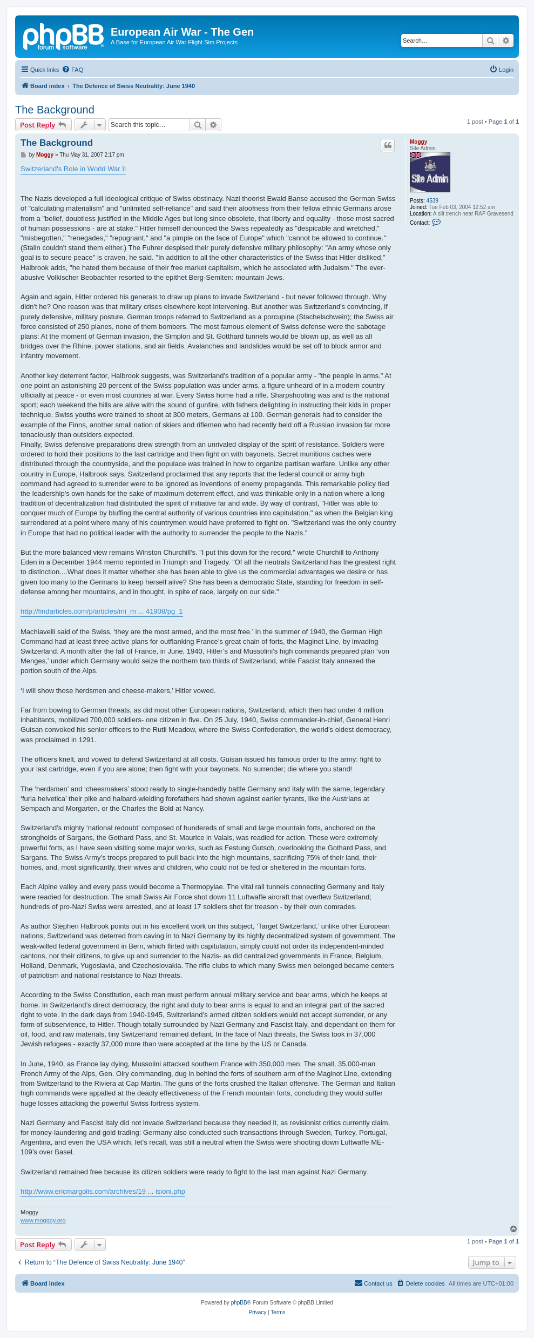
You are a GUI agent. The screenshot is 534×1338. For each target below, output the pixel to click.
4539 (432, 201)
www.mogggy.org (43, 1220)
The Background (54, 110)
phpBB (239, 1303)
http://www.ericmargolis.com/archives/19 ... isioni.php (103, 1191)
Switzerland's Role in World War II (73, 169)
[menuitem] (72, 69)
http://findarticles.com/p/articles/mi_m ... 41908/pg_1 (102, 611)
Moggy (418, 142)
